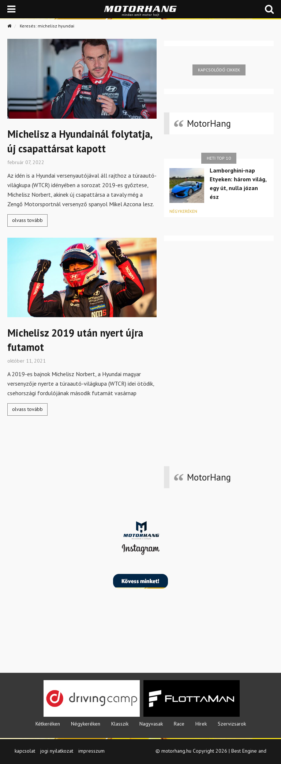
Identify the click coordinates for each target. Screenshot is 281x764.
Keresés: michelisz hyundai (47, 26)
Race (179, 723)
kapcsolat (25, 751)
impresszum (91, 751)
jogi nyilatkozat (56, 751)
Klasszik (119, 723)
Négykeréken (183, 211)
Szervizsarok (232, 723)
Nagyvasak (151, 723)
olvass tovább (27, 220)
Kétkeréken (47, 723)
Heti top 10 (219, 158)
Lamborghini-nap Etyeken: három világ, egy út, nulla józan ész (238, 183)
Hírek (201, 723)
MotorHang (209, 123)
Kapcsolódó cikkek (219, 70)
